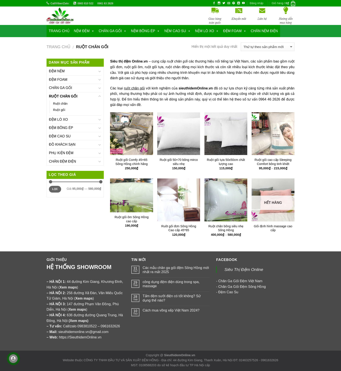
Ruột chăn (60, 103)
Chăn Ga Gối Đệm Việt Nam (240, 281)
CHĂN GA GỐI (110, 31)
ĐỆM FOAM (58, 79)
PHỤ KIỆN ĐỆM (61, 153)
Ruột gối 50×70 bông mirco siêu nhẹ (179, 162)
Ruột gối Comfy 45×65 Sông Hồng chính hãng (131, 162)
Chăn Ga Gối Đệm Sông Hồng (242, 287)
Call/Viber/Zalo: (59, 3)
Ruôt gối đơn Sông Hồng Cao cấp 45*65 (178, 228)
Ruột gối (59, 110)
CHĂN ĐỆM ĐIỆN (62, 161)
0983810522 (87, 326)
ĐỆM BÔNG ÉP (61, 128)
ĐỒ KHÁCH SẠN (62, 144)
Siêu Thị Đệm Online (243, 269)
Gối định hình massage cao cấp (273, 228)
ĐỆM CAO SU (60, 136)
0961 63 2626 (105, 3)
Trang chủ (59, 31)
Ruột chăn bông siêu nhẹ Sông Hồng (225, 228)
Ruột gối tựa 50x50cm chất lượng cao (226, 162)
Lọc (55, 189)
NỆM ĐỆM (82, 31)
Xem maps (78, 321)
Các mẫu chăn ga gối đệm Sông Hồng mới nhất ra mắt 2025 (176, 270)
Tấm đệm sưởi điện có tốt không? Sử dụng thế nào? (172, 298)
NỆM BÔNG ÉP (143, 31)
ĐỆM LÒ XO (58, 119)
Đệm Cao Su (228, 292)
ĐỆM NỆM (57, 71)
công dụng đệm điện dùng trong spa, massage (171, 284)
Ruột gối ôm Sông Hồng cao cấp (132, 219)
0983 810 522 (85, 3)
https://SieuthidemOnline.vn (80, 337)
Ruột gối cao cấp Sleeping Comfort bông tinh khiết (273, 162)
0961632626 (110, 326)
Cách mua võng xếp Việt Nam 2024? (171, 310)
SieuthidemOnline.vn (179, 355)
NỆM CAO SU (175, 31)
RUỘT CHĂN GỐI (63, 96)
